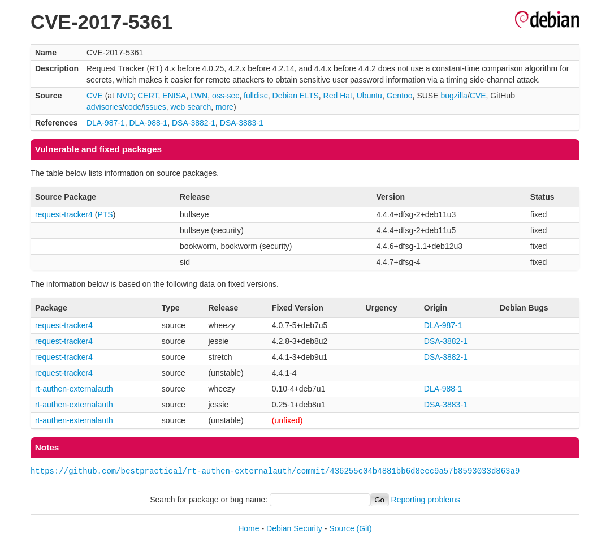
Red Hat (337, 95)
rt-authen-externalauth (74, 388)
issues (155, 106)
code (132, 106)
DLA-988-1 (148, 122)
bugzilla (453, 95)
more (224, 106)
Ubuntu (369, 95)
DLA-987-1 (105, 122)
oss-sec (225, 95)
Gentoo (400, 95)
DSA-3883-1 (241, 122)
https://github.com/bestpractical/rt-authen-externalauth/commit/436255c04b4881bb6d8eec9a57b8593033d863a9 (275, 471)
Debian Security (294, 528)
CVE (94, 95)
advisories (104, 106)
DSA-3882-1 (193, 122)
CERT (147, 95)
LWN (199, 95)
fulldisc (256, 95)
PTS (105, 214)
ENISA (174, 95)
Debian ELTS (295, 95)
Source (341, 528)
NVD (124, 95)
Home (248, 528)
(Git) (364, 528)
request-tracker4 (64, 214)
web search (191, 106)
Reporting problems (425, 499)
